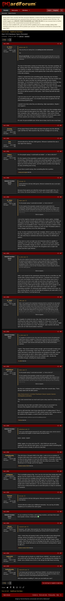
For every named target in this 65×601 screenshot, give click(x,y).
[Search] (61, 10)
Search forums (12, 13)
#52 (60, 452)
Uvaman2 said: (23, 526)
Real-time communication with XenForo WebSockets (37, 599)
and (22, 172)
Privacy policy (51, 595)
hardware (27, 36)
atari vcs (21, 36)
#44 (60, 151)
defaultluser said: (23, 429)
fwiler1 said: (22, 200)
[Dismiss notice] (61, 17)
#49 (60, 331)
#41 (60, 43)
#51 (60, 425)
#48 (60, 297)
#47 (60, 253)
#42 (60, 125)
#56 (60, 523)
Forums (5, 10)
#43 (60, 138)
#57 (60, 553)
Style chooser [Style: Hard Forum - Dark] (6, 595)
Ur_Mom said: (22, 257)
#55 (60, 511)
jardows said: (22, 47)
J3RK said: (21, 300)
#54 (60, 492)
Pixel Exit (22, 599)
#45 (60, 177)
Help (57, 595)
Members (25, 10)
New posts (15, 10)
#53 (60, 471)
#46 (60, 197)
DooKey (5, 36)
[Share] (58, 44)
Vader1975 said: (23, 569)
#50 (60, 366)
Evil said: (21, 181)
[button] (19, 10)
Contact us (35, 595)
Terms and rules (43, 595)
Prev (5, 39)
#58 (60, 566)
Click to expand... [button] (39, 214)
